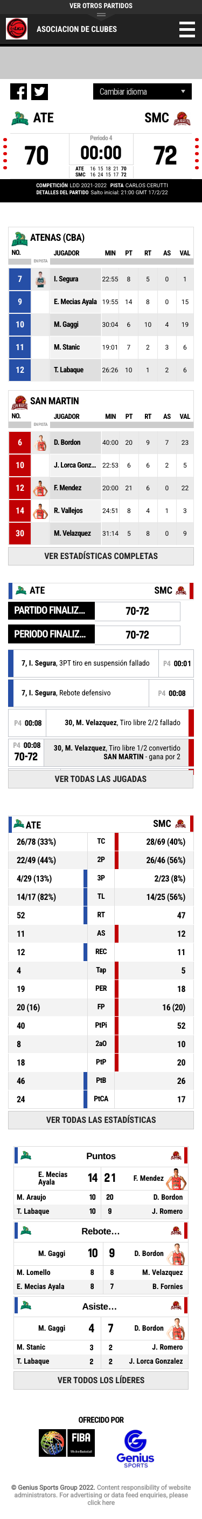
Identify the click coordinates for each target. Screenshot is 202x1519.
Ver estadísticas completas (101, 556)
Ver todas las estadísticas (101, 1120)
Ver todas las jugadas (100, 779)
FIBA (67, 1449)
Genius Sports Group (135, 1449)
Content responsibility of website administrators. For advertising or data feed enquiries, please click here (102, 1495)
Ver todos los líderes (101, 1380)
